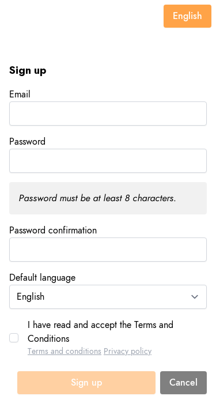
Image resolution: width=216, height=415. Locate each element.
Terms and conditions (64, 351)
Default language (42, 277)
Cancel (183, 382)
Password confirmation (53, 230)
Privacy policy (127, 351)
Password (27, 141)
